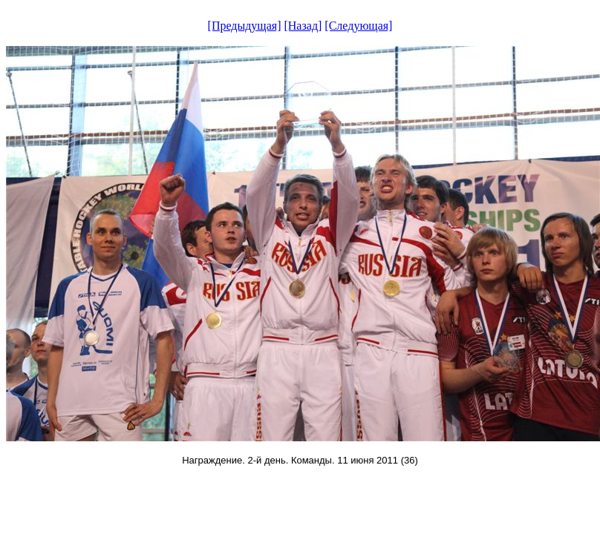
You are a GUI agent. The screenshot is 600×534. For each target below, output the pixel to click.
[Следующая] (358, 25)
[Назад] (303, 25)
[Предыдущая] (244, 25)
